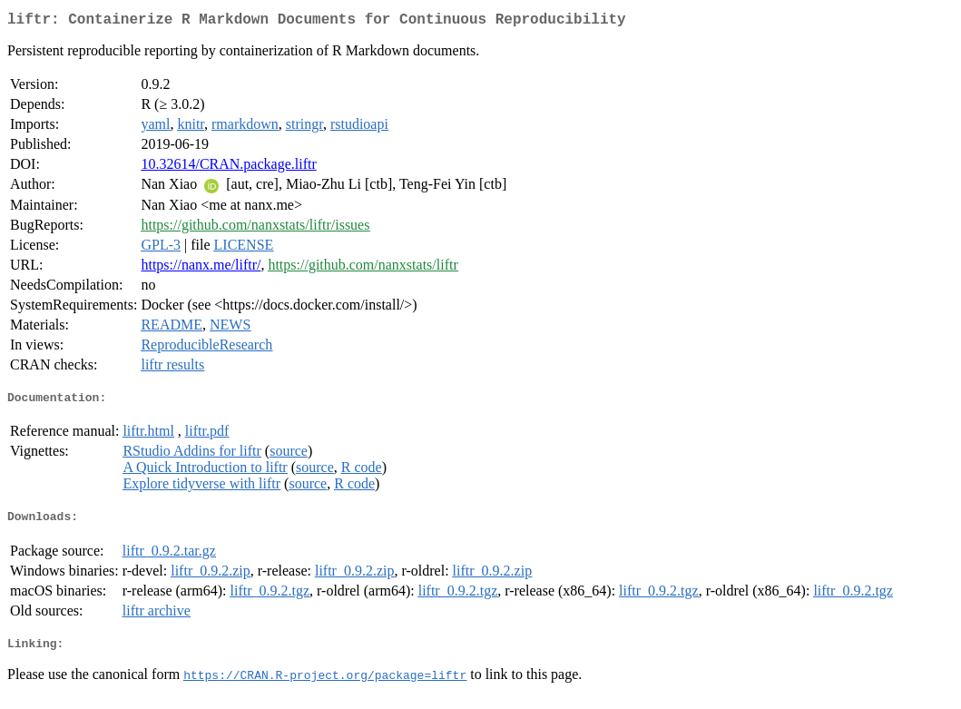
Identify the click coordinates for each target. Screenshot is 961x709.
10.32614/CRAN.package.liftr (228, 167)
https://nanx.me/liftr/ (200, 268)
